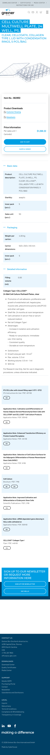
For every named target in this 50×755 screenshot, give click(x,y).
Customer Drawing (14, 112)
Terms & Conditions (9, 709)
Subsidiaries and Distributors (13, 692)
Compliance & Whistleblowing (13, 712)
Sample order (25, 149)
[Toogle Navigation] (47, 12)
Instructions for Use (25, 5)
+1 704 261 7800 (7, 653)
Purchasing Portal (8, 684)
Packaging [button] (12, 227)
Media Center (39, 3)
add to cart (25, 142)
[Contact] (33, 12)
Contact (5, 687)
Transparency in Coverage (11, 715)
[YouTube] (9, 726)
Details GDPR (7, 681)
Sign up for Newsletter (25, 584)
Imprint (4, 703)
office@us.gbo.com (9, 656)
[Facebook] (15, 726)
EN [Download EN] (7, 398)
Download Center (10, 3)
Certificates (25, 3)
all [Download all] (7, 508)
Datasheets (11, 117)
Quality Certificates (9, 667)
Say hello (25, 591)
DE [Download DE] (7, 486)
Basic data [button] (12, 165)
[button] (29, 12)
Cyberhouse (12, 747)
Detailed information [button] (17, 269)
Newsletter (6, 690)
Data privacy (6, 706)
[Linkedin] (3, 726)
